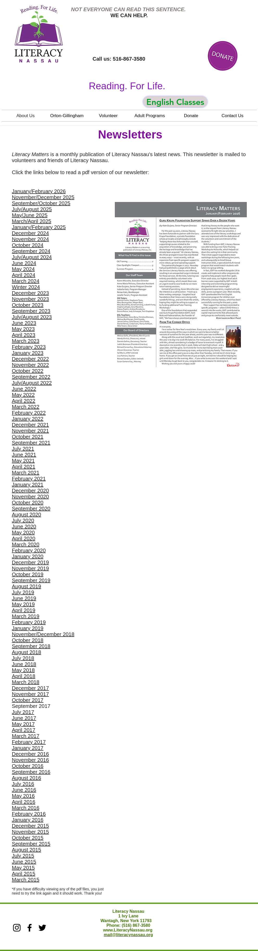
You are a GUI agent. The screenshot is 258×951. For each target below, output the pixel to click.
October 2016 (27, 766)
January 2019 (27, 628)
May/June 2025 (30, 215)
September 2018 (31, 646)
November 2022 (30, 365)
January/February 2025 (39, 227)
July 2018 (23, 658)
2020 (39, 550)
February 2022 (29, 413)
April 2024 (23, 275)
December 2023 (30, 293)
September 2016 (31, 772)
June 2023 (24, 323)
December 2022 (30, 359)
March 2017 (26, 736)
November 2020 (30, 496)
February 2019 (29, 622)
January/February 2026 (39, 191)
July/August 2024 (32, 257)
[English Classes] (175, 101)
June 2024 (24, 263)
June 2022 (24, 389)
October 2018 (27, 640)
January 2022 (27, 419)
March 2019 (26, 616)
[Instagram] (17, 928)
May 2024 (23, 269)
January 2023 (27, 353)
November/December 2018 (43, 634)
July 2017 (23, 712)
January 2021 (27, 484)
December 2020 (30, 490)
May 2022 (23, 395)
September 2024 (31, 251)
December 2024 (30, 233)
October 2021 (27, 437)
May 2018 (23, 670)
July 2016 (23, 784)
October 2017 (27, 700)
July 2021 (23, 449)
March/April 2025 (31, 221)
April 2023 (23, 335)
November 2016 (30, 760)
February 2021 (29, 478)
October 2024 (27, 245)
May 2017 (23, 724)
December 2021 (30, 425)
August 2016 (26, 778)
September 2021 (31, 443)
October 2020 (27, 502)
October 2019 (27, 574)
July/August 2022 (32, 383)
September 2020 (31, 508)
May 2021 (23, 461)
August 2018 (26, 652)
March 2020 (26, 544)
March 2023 (26, 341)
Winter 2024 (26, 287)
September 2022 (31, 377)
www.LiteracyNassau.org (128, 930)
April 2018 (23, 676)
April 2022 (23, 401)
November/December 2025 (43, 197)
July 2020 (23, 520)
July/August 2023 (32, 317)
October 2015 (27, 838)
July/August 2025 (32, 209)
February (22, 550)
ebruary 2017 (30, 742)
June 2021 (24, 455)
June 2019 (24, 598)
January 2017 (27, 748)
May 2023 (23, 329)
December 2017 (30, 688)
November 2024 (30, 239)
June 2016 (24, 790)
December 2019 (30, 562)
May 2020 (23, 532)
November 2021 (30, 431)
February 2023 (29, 347)
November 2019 (30, 568)
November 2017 (30, 694)
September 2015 (31, 844)
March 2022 (26, 407)
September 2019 (31, 580)
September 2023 (31, 311)
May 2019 (23, 604)
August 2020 (26, 514)
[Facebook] (29, 928)
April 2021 (23, 467)
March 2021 (26, 473)
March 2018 (26, 682)
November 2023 (30, 299)
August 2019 (26, 586)
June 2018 (24, 664)
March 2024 (26, 281)
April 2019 (23, 610)
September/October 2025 (41, 203)
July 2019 (23, 592)
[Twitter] (42, 928)
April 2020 (23, 538)
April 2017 (23, 730)
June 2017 (24, 718)
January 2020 (27, 556)
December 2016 (30, 754)
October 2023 (27, 305)
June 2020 (24, 526)
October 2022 (27, 371)
